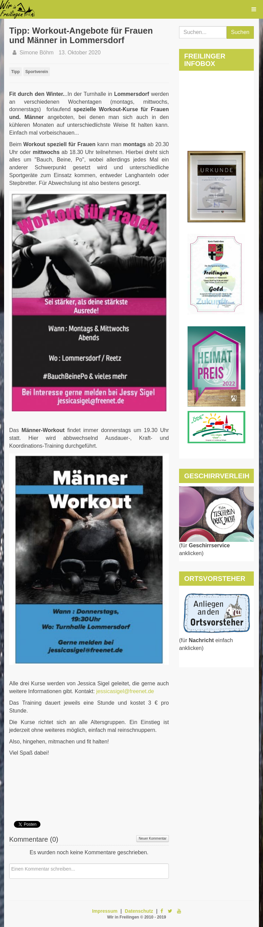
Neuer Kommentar (152, 838)
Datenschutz (139, 911)
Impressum (105, 911)
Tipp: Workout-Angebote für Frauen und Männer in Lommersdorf (81, 35)
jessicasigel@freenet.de (125, 691)
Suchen (240, 32)
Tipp (15, 71)
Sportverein (36, 71)
